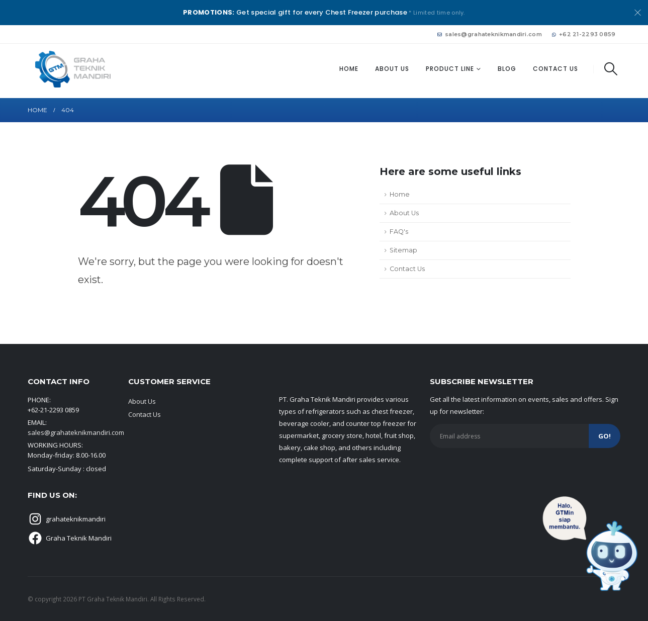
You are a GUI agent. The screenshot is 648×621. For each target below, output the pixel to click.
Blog (507, 68)
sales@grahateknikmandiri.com (489, 34)
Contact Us (555, 68)
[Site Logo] (73, 69)
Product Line (450, 68)
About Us (392, 68)
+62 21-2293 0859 (584, 34)
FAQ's (399, 231)
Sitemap (403, 250)
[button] (611, 69)
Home (348, 68)
